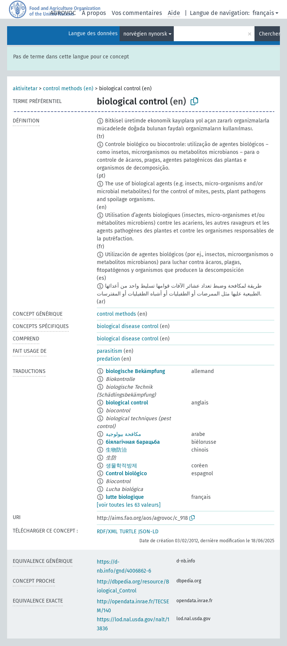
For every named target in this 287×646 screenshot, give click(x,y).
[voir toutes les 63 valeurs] (129, 505)
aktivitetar (25, 88)
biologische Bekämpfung (135, 371)
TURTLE (128, 531)
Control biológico (126, 473)
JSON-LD (148, 531)
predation (108, 359)
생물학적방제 (121, 465)
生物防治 (116, 450)
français (263, 12)
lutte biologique (125, 497)
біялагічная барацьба (133, 442)
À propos (94, 12)
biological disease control (127, 326)
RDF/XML (107, 531)
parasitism (109, 351)
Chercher (269, 34)
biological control (127, 403)
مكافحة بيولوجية (123, 434)
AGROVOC (63, 12)
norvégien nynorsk (145, 34)
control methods (116, 314)
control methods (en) (68, 88)
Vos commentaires (137, 12)
